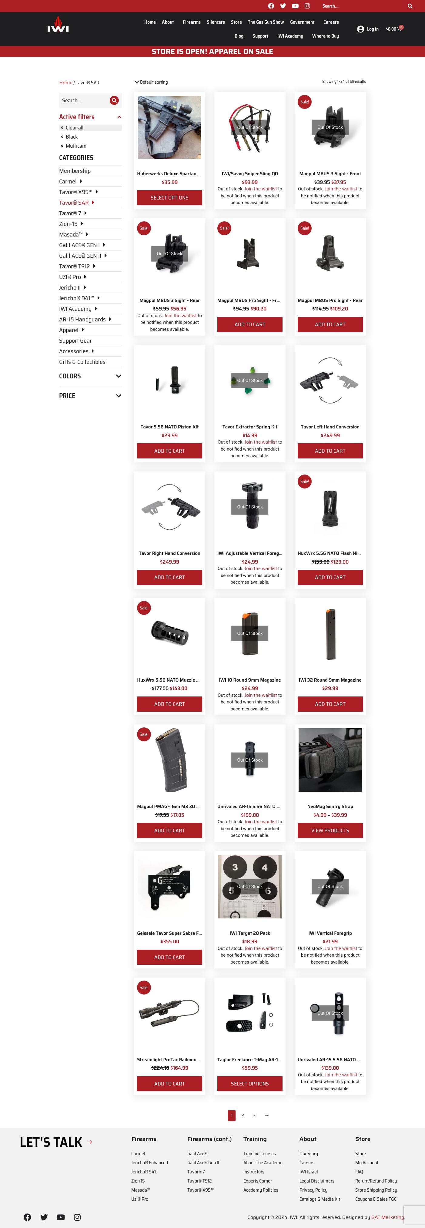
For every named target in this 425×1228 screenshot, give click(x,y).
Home (150, 22)
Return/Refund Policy (376, 1181)
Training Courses (259, 1153)
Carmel (138, 1153)
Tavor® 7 (196, 1172)
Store (236, 22)
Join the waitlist (261, 189)
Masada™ (140, 1190)
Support (262, 36)
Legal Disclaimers (317, 1181)
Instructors (253, 1172)
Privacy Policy (313, 1190)
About (169, 22)
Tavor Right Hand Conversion (169, 553)
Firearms (192, 22)
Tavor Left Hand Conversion (330, 427)
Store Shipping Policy (376, 1190)
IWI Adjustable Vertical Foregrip (251, 553)
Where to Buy (325, 36)
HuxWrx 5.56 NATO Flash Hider (331, 553)
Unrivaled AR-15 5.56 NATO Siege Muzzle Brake (348, 1059)
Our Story (309, 1153)
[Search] (410, 6)
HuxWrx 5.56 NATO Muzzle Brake (172, 680)
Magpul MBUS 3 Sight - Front (330, 173)
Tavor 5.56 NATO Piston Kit (170, 427)
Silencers (216, 22)
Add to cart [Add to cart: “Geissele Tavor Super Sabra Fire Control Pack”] (169, 957)
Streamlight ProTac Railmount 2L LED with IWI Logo (192, 1059)
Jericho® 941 (143, 1172)
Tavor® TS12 (199, 1181)
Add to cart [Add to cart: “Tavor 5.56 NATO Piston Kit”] (169, 451)
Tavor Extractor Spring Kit (250, 427)
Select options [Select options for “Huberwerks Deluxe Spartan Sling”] (170, 197)
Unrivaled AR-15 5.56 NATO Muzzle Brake (261, 806)
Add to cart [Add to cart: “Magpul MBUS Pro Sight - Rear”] (330, 324)
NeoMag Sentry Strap (330, 806)
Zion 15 (138, 1181)
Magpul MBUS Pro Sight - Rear (330, 300)
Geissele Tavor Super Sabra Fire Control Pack (184, 933)
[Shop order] (160, 82)
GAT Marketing (387, 1217)
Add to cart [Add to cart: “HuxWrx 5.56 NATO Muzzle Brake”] (169, 704)
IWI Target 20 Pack (250, 933)
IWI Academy (291, 36)
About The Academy (263, 1162)
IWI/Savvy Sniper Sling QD (250, 173)
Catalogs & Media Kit (320, 1199)
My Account (366, 1162)
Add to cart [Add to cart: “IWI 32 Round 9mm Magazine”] (330, 704)
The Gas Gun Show (266, 22)
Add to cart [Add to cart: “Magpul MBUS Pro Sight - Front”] (250, 324)
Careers (331, 22)
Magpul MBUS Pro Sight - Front (250, 300)
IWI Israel (309, 1172)
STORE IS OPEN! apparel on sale (212, 51)
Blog (240, 36)
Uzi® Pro (139, 1199)
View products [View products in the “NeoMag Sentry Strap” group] (330, 830)
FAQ (359, 1172)
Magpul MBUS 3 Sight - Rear (169, 300)
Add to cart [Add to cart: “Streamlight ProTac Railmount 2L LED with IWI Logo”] (169, 1083)
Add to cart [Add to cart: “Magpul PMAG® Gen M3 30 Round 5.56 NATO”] (169, 830)
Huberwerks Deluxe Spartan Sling (172, 173)
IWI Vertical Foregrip (330, 933)
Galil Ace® (197, 1153)
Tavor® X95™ (200, 1190)
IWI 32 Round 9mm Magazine (330, 680)
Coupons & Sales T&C (376, 1199)
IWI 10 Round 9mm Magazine (250, 680)
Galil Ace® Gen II (203, 1162)
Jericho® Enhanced (149, 1162)
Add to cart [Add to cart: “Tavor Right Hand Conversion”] (169, 577)
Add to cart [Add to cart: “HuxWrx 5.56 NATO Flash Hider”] (330, 577)
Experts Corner (257, 1181)
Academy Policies (260, 1190)
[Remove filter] (90, 128)
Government (303, 22)
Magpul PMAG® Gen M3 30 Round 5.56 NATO (185, 806)
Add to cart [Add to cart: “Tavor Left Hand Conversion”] (330, 451)
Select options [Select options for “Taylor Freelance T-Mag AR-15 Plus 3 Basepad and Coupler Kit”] (250, 1083)
